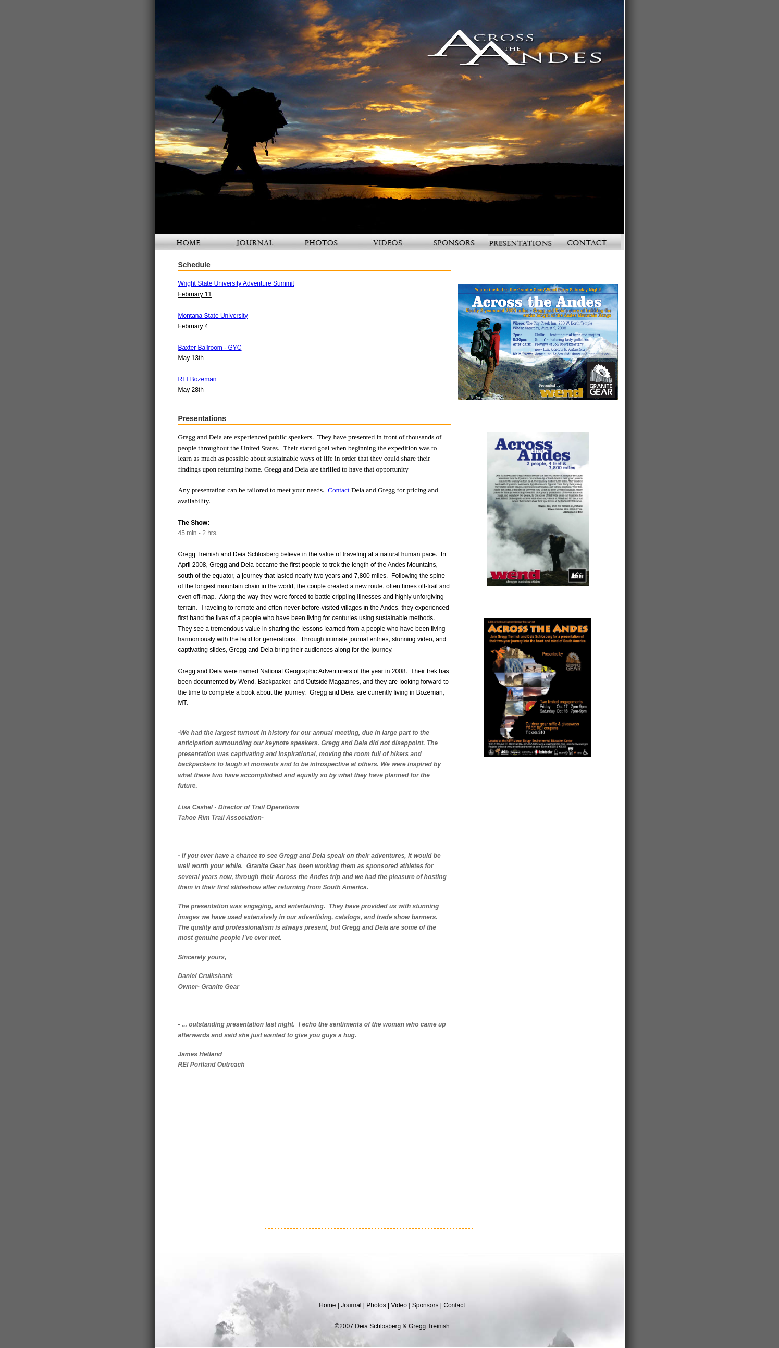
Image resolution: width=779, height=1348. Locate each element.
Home (327, 1305)
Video (398, 1305)
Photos (376, 1305)
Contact (338, 490)
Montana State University (213, 315)
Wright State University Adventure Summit (236, 283)
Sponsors (425, 1305)
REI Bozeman (197, 379)
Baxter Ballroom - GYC (210, 347)
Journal (351, 1305)
